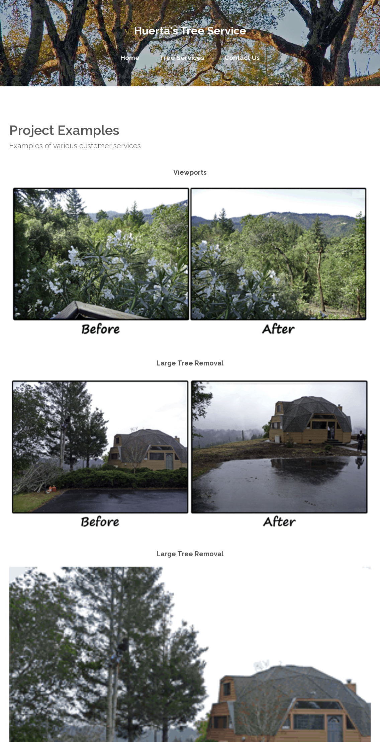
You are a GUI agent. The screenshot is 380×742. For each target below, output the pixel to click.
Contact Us (242, 57)
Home (129, 57)
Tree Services (182, 57)
